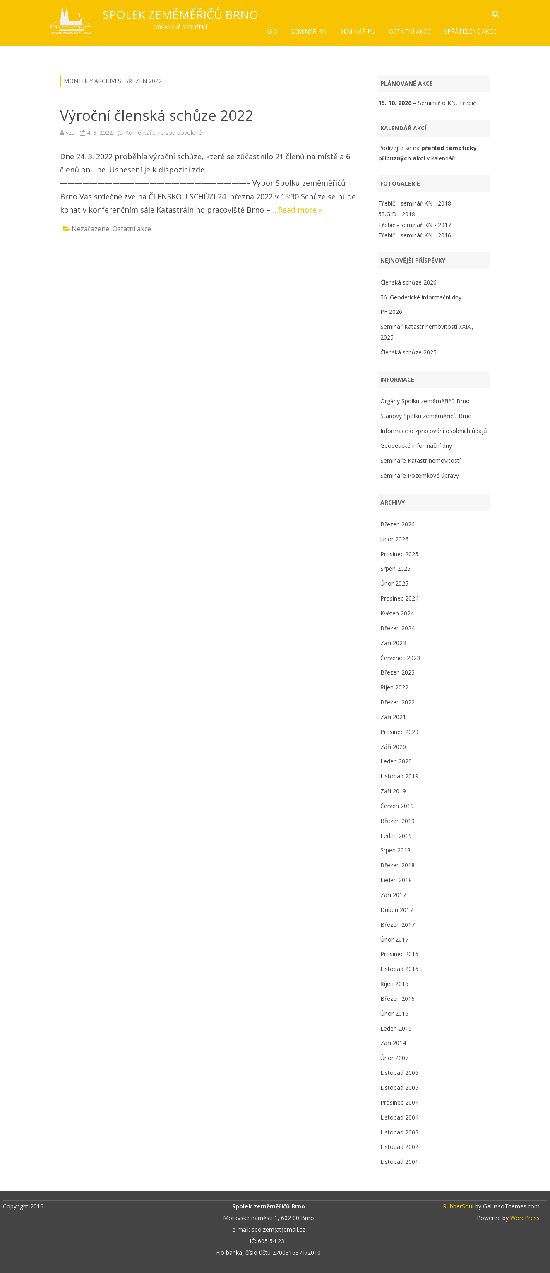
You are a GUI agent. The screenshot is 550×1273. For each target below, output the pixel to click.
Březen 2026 (397, 524)
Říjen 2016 (394, 984)
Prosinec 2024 (399, 598)
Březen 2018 (397, 865)
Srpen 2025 (395, 568)
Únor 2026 (394, 539)
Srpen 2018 (395, 850)
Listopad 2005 (399, 1087)
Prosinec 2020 (399, 732)
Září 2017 (393, 895)
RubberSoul (458, 1206)
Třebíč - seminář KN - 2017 (414, 225)
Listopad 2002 (399, 1147)
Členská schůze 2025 (408, 352)
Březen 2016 (397, 999)
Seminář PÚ (357, 31)
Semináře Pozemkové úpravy (419, 475)
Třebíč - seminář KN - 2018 (414, 203)
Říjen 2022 (394, 687)
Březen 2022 (397, 702)
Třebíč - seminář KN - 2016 (414, 235)
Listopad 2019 (399, 776)
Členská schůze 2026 (408, 282)
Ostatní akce (409, 31)
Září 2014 (393, 1043)
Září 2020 (393, 747)
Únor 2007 (394, 1058)
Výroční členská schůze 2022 (156, 115)
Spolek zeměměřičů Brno (180, 14)
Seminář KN (309, 31)
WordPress (524, 1218)
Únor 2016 (394, 1013)
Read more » (300, 210)
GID (272, 31)
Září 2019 (393, 791)
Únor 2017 (394, 939)
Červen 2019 (397, 806)
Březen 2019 (397, 821)
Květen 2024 (397, 613)
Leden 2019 (396, 836)
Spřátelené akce (470, 31)
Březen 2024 (397, 628)
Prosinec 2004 (399, 1102)
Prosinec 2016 (399, 954)
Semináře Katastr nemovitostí (420, 460)
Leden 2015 (396, 1028)
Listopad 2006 (399, 1073)
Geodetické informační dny (416, 446)
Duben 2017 (396, 910)
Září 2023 (393, 643)
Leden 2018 (396, 880)
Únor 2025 (394, 583)
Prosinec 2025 (399, 554)
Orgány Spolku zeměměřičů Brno (425, 401)
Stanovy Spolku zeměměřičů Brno (426, 416)
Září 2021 (393, 717)
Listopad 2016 (399, 969)
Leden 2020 (396, 761)
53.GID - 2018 (396, 214)
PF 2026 (391, 312)
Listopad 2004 (399, 1117)
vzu (70, 132)
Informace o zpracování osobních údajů (433, 431)
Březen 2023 (397, 672)
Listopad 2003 (399, 1132)
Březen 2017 (397, 924)
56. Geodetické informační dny (420, 297)
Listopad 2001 (399, 1161)
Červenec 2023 (400, 658)
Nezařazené (90, 228)
